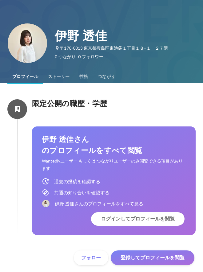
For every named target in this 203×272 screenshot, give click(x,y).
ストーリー (59, 76)
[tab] (25, 76)
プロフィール (25, 76)
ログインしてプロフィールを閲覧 (138, 218)
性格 (83, 76)
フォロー (91, 257)
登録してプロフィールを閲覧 (153, 257)
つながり (106, 76)
